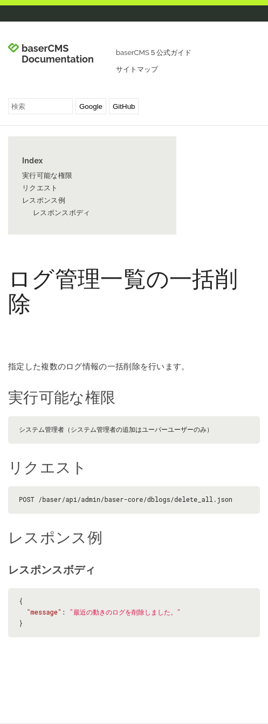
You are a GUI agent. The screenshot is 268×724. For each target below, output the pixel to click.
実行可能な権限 (47, 175)
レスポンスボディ (61, 213)
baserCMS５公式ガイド (153, 53)
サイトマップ (137, 69)
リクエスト (40, 188)
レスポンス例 (43, 200)
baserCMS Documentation (58, 54)
